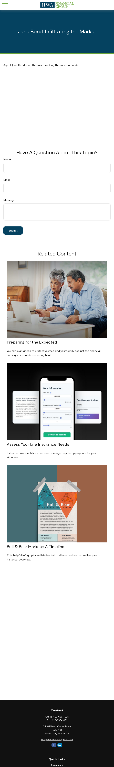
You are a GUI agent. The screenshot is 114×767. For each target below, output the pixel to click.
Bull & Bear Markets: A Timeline (35, 546)
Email (6, 179)
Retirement (57, 765)
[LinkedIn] (59, 745)
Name (7, 159)
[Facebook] (53, 745)
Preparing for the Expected (32, 342)
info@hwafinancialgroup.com (57, 739)
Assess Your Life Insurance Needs (38, 444)
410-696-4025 (61, 716)
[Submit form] (13, 230)
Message (9, 200)
